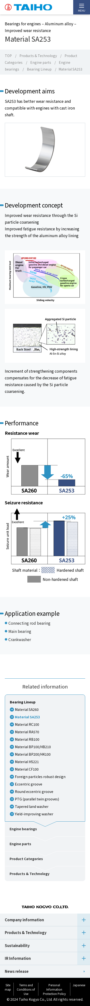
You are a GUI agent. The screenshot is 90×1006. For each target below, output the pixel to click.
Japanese (79, 985)
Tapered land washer (31, 806)
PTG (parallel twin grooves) (37, 799)
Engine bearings (23, 828)
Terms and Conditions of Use (26, 989)
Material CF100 (27, 769)
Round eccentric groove (34, 791)
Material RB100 (27, 739)
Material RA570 (27, 731)
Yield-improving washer (34, 813)
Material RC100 (27, 724)
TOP (8, 55)
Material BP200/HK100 (33, 754)
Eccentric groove (28, 784)
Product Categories (26, 858)
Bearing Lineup (39, 69)
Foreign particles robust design (40, 776)
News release (17, 971)
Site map (8, 987)
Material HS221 (27, 761)
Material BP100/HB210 (33, 746)
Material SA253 (27, 716)
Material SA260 (27, 709)
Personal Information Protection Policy (54, 989)
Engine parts (40, 62)
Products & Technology (38, 55)
